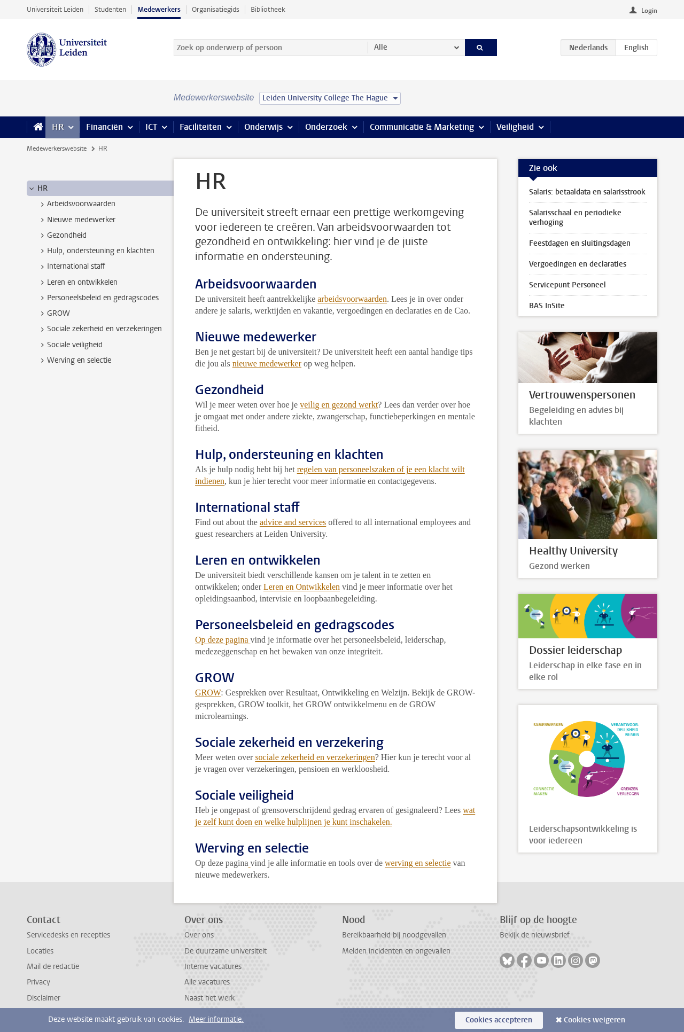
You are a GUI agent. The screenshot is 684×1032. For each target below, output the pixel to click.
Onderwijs (263, 126)
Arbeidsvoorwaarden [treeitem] (76, 204)
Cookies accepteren (498, 1020)
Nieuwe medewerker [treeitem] (76, 220)
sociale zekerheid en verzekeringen (315, 757)
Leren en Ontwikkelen (301, 586)
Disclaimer (43, 998)
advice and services (293, 522)
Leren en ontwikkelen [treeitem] (77, 282)
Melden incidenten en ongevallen (396, 951)
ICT (151, 126)
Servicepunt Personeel (567, 285)
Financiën (104, 126)
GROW (208, 692)
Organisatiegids (215, 9)
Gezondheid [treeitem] (62, 235)
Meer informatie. (216, 1019)
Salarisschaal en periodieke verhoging (575, 218)
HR (58, 126)
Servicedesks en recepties (68, 935)
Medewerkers (159, 9)
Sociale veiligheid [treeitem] (70, 345)
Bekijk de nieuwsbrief (535, 935)
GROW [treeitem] (53, 313)
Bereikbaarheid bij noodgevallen (394, 935)
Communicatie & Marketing (422, 126)
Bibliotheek (268, 9)
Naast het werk (209, 998)
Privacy (38, 982)
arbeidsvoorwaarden (352, 298)
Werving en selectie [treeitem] (74, 360)
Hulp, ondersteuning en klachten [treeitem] (95, 251)
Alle (380, 47)
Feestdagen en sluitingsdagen (580, 243)
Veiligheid (515, 126)
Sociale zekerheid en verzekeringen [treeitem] (99, 329)
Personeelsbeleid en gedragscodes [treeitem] (98, 298)
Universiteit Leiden (55, 9)
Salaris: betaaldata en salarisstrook (587, 192)
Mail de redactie (53, 966)
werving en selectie (418, 862)
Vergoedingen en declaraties (577, 264)
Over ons (199, 935)
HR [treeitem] (37, 188)
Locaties (40, 951)
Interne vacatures (213, 966)
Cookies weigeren (594, 1020)
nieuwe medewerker (266, 363)
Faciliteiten (201, 126)
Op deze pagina (223, 639)
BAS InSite (547, 306)
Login (649, 10)
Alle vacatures (207, 982)
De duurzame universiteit (225, 951)
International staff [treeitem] (71, 266)
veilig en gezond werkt (339, 404)
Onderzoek (326, 126)
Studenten (110, 9)
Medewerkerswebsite (57, 148)
